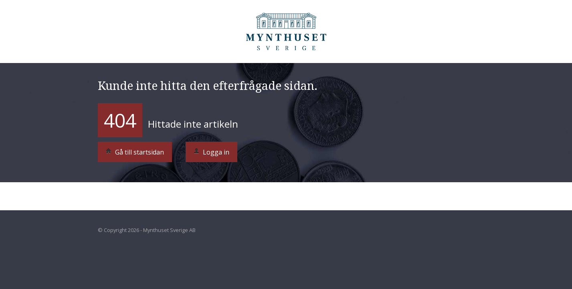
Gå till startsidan (135, 152)
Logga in (211, 152)
